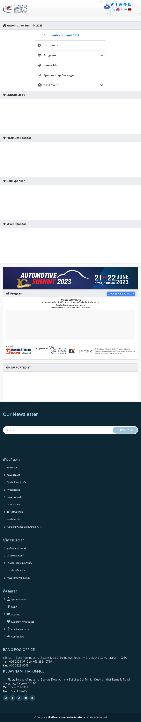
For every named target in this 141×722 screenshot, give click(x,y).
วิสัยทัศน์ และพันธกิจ (16, 482)
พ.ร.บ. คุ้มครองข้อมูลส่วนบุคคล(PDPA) (24, 527)
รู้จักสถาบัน (12, 467)
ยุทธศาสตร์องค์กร (15, 497)
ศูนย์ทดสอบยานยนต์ (16, 548)
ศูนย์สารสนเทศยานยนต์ (18, 578)
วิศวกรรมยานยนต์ (15, 556)
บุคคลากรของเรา (17, 599)
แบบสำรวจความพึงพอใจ (20, 621)
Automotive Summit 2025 (61, 35)
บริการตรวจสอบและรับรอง (19, 563)
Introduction (52, 45)
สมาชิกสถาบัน (13, 519)
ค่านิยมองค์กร (13, 490)
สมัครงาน (13, 614)
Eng (115, 9)
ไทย (127, 9)
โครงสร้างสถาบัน (15, 512)
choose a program (120, 293)
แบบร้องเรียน (15, 636)
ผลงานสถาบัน (13, 504)
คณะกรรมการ (13, 475)
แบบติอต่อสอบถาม (18, 629)
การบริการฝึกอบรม (16, 570)
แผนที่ (12, 606)
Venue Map (51, 65)
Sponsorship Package (59, 75)
